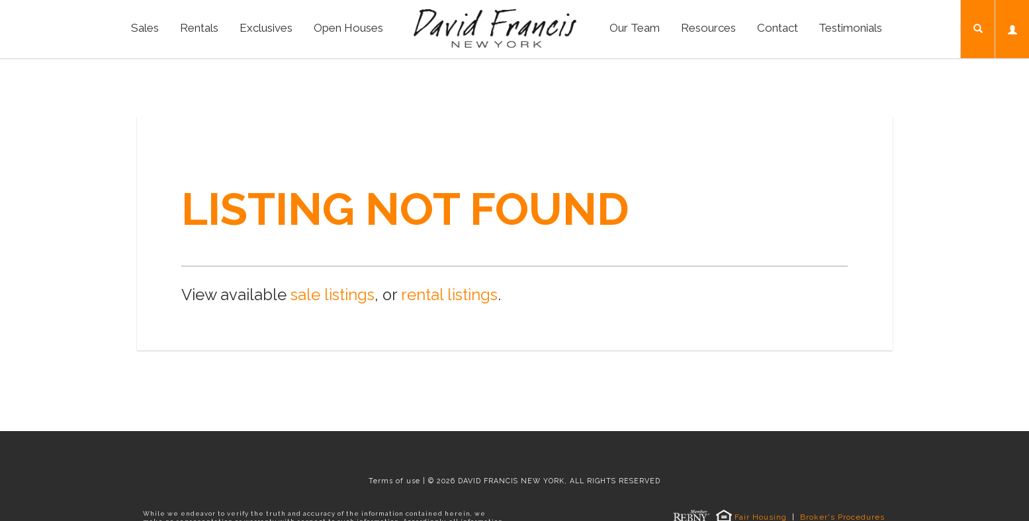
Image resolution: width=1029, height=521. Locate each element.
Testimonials (850, 27)
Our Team (634, 27)
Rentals (199, 27)
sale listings (333, 295)
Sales (145, 27)
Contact (777, 27)
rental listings (449, 295)
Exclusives (266, 27)
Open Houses (348, 27)
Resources (708, 27)
